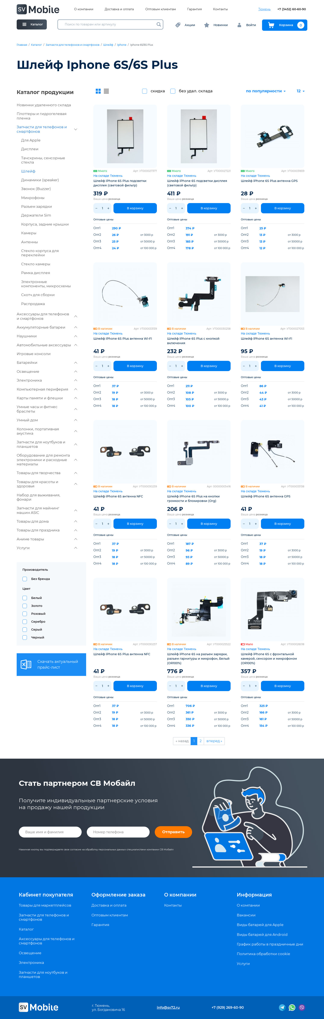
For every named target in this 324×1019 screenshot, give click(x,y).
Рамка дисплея (35, 273)
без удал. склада (196, 91)
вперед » (214, 741)
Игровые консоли (34, 354)
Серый (36, 629)
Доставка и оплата (119, 9)
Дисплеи (29, 149)
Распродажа (33, 304)
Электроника (47, 380)
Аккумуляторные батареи (47, 327)
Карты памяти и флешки (47, 398)
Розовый (38, 614)
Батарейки (47, 362)
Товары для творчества (47, 473)
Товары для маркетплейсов (45, 905)
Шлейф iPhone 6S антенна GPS (265, 496)
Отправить (173, 832)
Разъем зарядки (36, 206)
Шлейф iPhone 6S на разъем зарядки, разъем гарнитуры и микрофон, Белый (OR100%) (198, 658)
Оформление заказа (118, 895)
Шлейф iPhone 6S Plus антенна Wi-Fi (122, 339)
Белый (36, 598)
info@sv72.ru (168, 1008)
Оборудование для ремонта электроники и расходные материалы (47, 459)
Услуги (47, 548)
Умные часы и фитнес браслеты (47, 409)
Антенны (29, 242)
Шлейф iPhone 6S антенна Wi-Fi (266, 339)
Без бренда (40, 579)
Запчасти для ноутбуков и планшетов (47, 444)
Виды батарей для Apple (260, 925)
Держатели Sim (36, 215)
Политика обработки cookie (263, 954)
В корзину (135, 208)
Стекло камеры (35, 264)
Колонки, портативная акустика (47, 431)
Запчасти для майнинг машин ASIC (47, 510)
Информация (254, 895)
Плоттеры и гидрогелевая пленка (41, 116)
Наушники (47, 336)
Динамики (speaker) (40, 180)
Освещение (47, 371)
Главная (22, 44)
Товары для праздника (47, 530)
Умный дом (47, 420)
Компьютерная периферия (47, 389)
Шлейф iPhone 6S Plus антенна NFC (121, 654)
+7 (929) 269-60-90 (228, 1008)
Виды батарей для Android (262, 934)
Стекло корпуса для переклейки (40, 253)
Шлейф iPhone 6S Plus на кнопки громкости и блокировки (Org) (193, 498)
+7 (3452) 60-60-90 (291, 9)
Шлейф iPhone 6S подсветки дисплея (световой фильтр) (197, 183)
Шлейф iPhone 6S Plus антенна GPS (269, 181)
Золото (36, 606)
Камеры (28, 233)
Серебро (38, 622)
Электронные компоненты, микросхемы (46, 284)
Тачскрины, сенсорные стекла (43, 160)
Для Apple (30, 140)
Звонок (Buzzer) (36, 189)
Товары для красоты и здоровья (47, 484)
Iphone (121, 44)
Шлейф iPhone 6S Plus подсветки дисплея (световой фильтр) (119, 183)
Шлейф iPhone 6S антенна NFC (118, 496)
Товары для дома (47, 521)
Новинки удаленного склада (44, 105)
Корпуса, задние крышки (45, 224)
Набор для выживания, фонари (38, 497)
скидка (158, 91)
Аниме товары (47, 539)
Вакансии (246, 915)
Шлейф (108, 44)
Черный (37, 637)
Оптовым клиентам (160, 9)
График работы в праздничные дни (270, 944)
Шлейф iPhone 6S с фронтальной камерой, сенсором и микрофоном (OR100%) (269, 658)
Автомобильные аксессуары (47, 345)
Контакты (220, 9)
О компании (83, 9)
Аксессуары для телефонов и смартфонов (47, 316)
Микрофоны (32, 198)
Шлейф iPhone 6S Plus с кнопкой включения (193, 341)
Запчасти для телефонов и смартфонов (72, 44)
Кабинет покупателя (46, 895)
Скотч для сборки (38, 295)
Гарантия (194, 9)
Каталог (36, 44)
